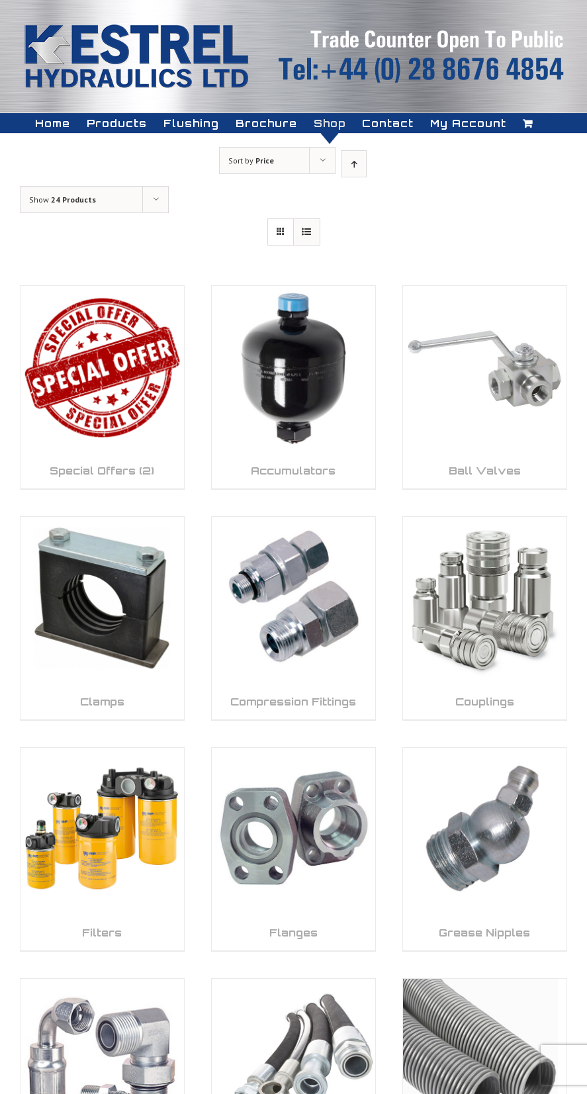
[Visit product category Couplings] (484, 618)
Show (62, 200)
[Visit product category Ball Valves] (484, 387)
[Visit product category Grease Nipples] (484, 849)
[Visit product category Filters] (102, 849)
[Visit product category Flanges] (293, 849)
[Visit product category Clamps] (102, 618)
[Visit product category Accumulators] (293, 387)
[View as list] (307, 232)
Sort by (251, 160)
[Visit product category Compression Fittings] (293, 618)
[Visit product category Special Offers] (102, 387)
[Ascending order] (354, 163)
